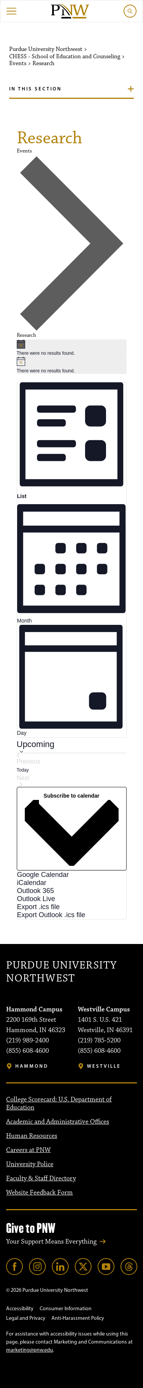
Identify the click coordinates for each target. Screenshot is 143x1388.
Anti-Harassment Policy (77, 1318)
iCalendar (32, 883)
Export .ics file (38, 907)
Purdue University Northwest (61, 972)
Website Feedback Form (39, 1192)
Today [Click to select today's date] (23, 770)
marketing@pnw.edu (29, 1350)
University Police (29, 1164)
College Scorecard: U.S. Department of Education (59, 1103)
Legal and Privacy (25, 1318)
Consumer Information (66, 1308)
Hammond (31, 1066)
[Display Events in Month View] (71, 563)
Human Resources (31, 1136)
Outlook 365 (35, 891)
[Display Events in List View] (71, 441)
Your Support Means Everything (51, 1241)
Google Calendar (43, 874)
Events (24, 151)
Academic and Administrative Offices (57, 1122)
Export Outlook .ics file (51, 915)
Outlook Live (36, 899)
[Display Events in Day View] (71, 681)
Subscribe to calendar (71, 796)
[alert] (72, 348)
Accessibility (20, 1308)
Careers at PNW (28, 1150)
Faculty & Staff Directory (41, 1178)
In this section (35, 88)
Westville (104, 1066)
